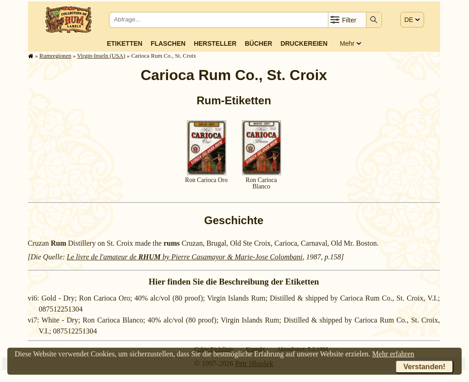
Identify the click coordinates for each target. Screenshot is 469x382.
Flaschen (168, 43)
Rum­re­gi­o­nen (55, 56)
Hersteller (215, 43)
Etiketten (124, 43)
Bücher (258, 43)
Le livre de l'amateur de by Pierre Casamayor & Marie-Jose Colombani (185, 257)
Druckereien (303, 43)
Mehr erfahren (393, 354)
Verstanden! (425, 367)
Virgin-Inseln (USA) (101, 56)
